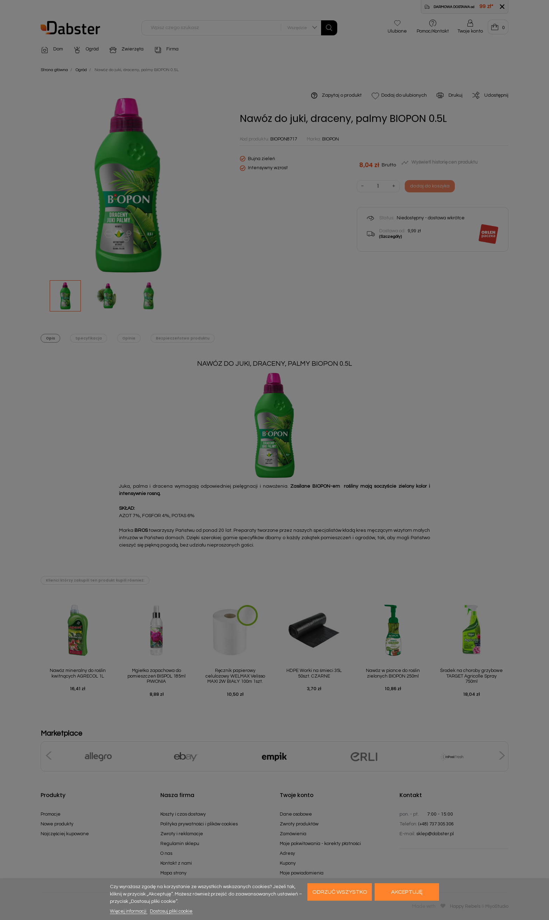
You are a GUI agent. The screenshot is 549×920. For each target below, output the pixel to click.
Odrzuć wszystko (339, 892)
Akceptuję (407, 892)
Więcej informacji (128, 911)
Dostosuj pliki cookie (171, 911)
